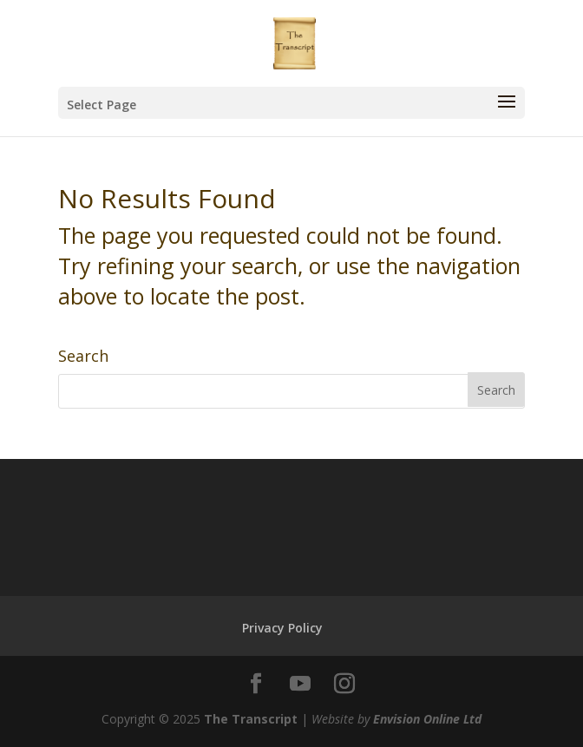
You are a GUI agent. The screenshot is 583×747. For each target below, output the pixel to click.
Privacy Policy (282, 627)
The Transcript (251, 719)
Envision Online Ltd (427, 719)
